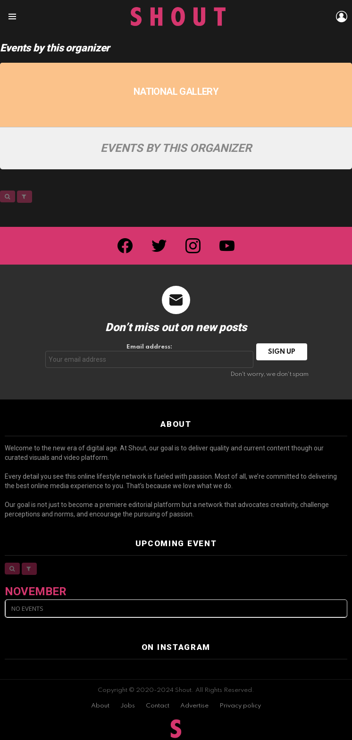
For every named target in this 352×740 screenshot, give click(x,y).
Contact (157, 706)
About (100, 706)
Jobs (127, 706)
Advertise (194, 706)
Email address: (149, 356)
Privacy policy (240, 706)
